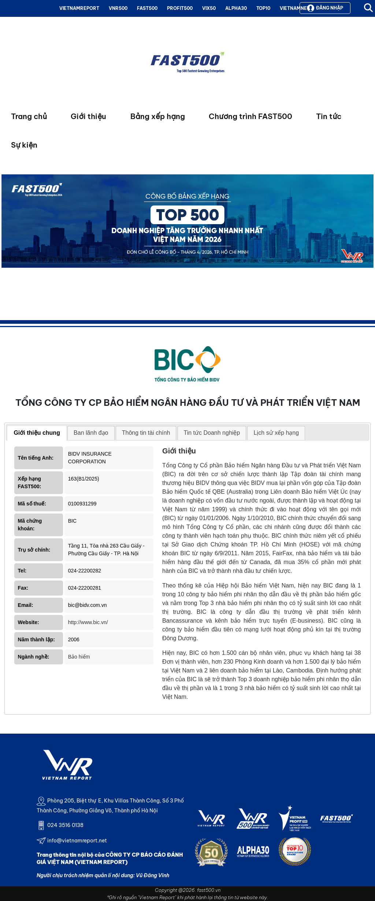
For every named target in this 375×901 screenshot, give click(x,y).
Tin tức (328, 116)
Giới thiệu (88, 116)
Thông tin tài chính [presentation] (146, 433)
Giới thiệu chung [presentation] (37, 433)
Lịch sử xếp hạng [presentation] (276, 433)
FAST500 (147, 8)
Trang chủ (29, 116)
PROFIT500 (180, 8)
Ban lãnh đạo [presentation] (91, 433)
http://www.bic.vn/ (88, 622)
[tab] (36, 433)
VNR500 (118, 8)
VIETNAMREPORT (79, 8)
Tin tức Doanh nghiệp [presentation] (212, 433)
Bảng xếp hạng (157, 116)
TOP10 (263, 8)
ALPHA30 (236, 8)
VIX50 (209, 8)
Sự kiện (24, 144)
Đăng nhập (325, 8)
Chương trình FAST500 (250, 116)
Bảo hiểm (79, 657)
